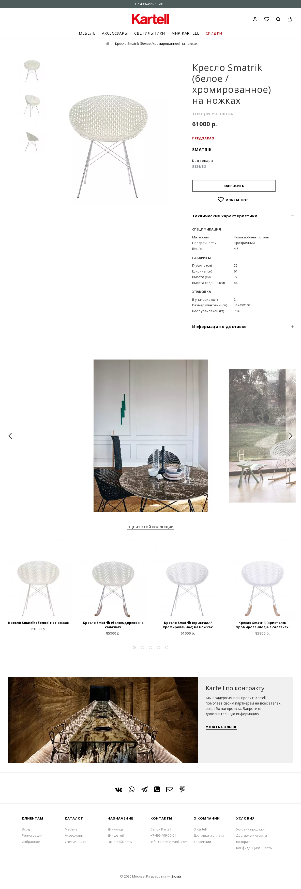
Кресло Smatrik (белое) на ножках (38, 623)
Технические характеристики (224, 215)
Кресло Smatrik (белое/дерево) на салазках (113, 625)
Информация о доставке (219, 326)
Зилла (176, 876)
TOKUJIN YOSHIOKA (212, 113)
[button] (134, 647)
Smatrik (202, 149)
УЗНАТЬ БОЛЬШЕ (221, 726)
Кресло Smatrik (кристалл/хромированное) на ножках (188, 625)
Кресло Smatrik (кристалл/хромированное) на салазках (262, 625)
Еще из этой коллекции (150, 527)
